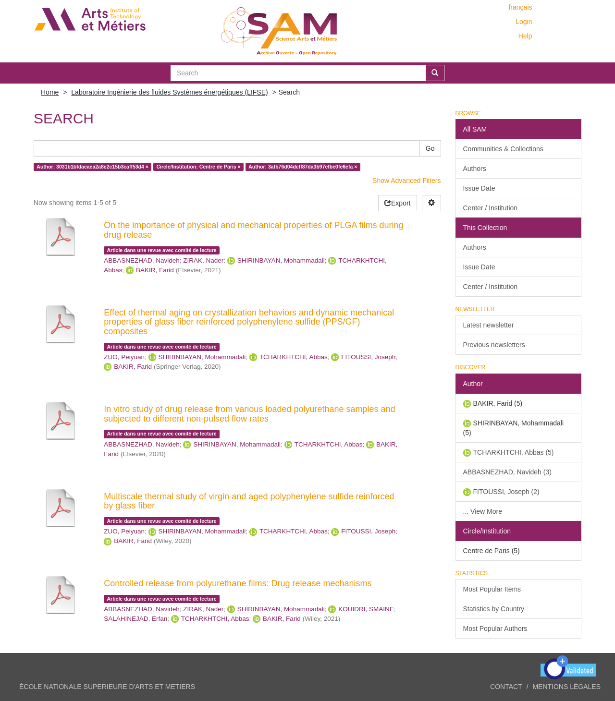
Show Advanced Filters (406, 180)
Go (430, 148)
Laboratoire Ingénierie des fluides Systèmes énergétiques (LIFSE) (169, 92)
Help (525, 36)
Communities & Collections (503, 149)
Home (50, 92)
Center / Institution (490, 208)
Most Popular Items (492, 589)
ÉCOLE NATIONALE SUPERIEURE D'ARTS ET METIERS (107, 686)
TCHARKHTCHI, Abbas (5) (513, 452)
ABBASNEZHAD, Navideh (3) (507, 472)
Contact (506, 686)
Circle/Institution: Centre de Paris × (198, 166)
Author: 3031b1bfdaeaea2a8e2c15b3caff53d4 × (92, 166)
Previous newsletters (494, 345)
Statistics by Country (494, 609)
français (520, 7)
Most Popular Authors (495, 628)
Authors (474, 168)
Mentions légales (566, 686)
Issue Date (479, 188)
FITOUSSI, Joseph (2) (506, 492)
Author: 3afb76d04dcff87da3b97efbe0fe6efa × (302, 166)
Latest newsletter (488, 325)
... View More (482, 511)
